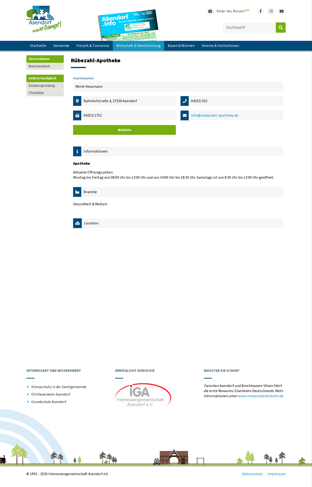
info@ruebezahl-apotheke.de (214, 115)
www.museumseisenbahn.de (261, 396)
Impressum (276, 474)
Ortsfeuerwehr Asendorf (50, 394)
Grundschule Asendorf (48, 401)
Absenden (281, 27)
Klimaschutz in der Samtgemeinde (58, 387)
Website (124, 129)
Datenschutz (252, 474)
